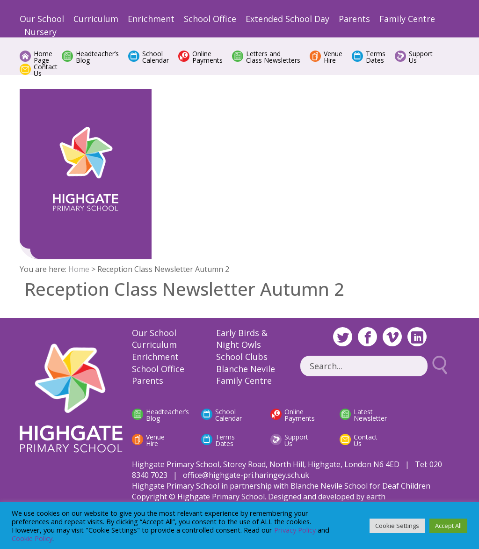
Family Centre (407, 18)
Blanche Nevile (245, 368)
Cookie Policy (32, 538)
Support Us (421, 57)
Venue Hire (333, 57)
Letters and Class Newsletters (273, 57)
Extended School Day (287, 18)
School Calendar (155, 57)
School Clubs (242, 356)
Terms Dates (375, 57)
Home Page (43, 57)
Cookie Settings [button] (397, 525)
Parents (354, 18)
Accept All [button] (448, 525)
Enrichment (151, 18)
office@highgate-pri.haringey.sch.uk (246, 475)
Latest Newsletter (370, 415)
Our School (42, 18)
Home (78, 269)
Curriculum (95, 18)
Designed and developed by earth (326, 496)
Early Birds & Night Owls (242, 339)
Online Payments (207, 57)
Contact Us (46, 70)
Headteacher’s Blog (97, 57)
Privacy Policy (295, 529)
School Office (210, 18)
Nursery (40, 31)
